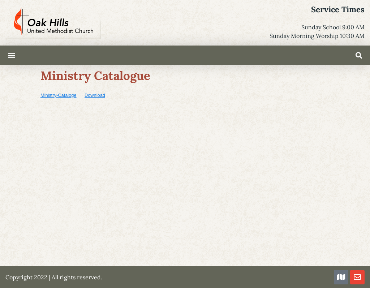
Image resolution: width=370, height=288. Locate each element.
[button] (11, 55)
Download (95, 95)
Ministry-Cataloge (58, 95)
